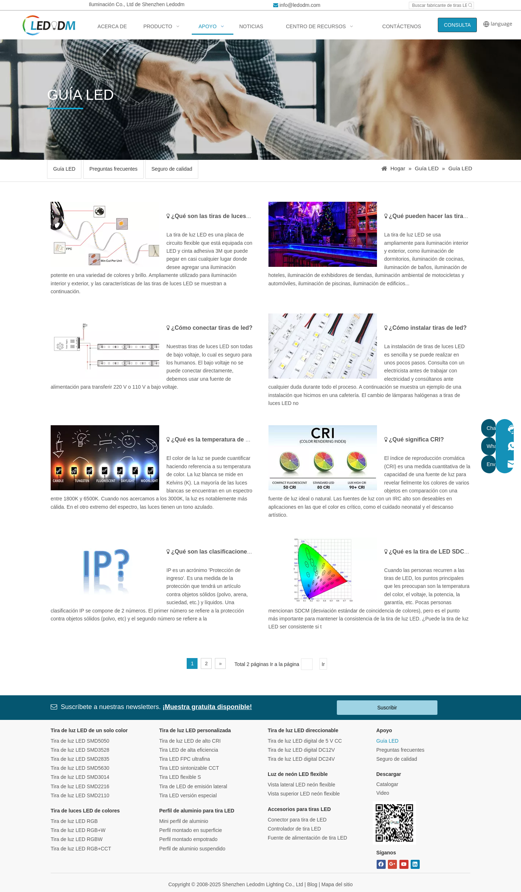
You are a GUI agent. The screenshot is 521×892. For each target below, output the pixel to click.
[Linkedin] (415, 864)
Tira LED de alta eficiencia (188, 750)
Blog (312, 884)
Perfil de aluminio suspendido (192, 849)
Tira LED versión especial (188, 795)
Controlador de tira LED (294, 829)
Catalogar (387, 784)
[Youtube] (403, 864)
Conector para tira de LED (297, 820)
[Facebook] (381, 864)
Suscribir (387, 707)
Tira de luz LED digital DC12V (301, 750)
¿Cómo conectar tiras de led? (212, 328)
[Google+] (392, 864)
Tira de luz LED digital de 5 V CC (305, 741)
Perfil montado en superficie (190, 830)
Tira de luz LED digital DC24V (301, 759)
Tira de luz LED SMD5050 (80, 741)
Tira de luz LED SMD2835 (80, 759)
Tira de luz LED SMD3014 (80, 777)
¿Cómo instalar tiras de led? (428, 328)
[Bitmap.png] (394, 823)
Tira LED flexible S (180, 777)
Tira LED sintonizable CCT (189, 768)
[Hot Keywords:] (470, 5)
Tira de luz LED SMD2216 (80, 786)
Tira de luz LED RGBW (76, 839)
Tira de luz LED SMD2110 (80, 795)
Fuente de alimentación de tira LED (307, 838)
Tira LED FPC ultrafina (184, 759)
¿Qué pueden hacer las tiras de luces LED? (448, 216)
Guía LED (64, 169)
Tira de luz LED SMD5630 (80, 768)
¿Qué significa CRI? (416, 439)
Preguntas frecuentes (113, 169)
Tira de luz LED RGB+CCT (81, 849)
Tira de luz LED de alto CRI (190, 741)
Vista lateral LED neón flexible (301, 785)
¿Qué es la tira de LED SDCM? (431, 552)
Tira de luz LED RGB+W (78, 830)
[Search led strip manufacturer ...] (438, 5)
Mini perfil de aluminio (183, 821)
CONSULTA (457, 25)
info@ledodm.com (299, 5)
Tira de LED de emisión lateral (193, 786)
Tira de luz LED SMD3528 (80, 750)
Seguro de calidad (171, 169)
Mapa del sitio (336, 884)
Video (382, 793)
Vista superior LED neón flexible (304, 794)
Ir (323, 664)
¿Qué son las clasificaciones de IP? (220, 552)
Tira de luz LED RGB (74, 821)
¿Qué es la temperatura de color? (217, 439)
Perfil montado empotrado (188, 839)
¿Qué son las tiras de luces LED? (217, 216)
